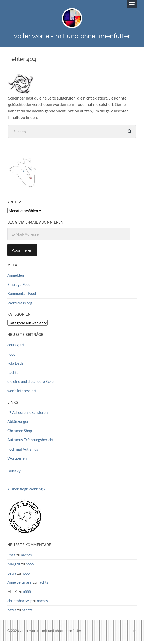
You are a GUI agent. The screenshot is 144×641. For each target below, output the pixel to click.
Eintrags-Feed (18, 284)
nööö (11, 354)
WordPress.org (19, 303)
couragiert (16, 344)
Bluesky (14, 471)
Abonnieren (22, 250)
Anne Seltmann (19, 582)
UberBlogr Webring (26, 489)
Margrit (13, 564)
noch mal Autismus (22, 449)
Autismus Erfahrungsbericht (30, 439)
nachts (12, 372)
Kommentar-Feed (21, 293)
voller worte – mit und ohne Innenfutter (50, 630)
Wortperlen (17, 458)
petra (11, 573)
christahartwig (19, 600)
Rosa (11, 555)
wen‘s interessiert (22, 390)
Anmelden (15, 275)
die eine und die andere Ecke (30, 381)
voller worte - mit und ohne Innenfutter (72, 36)
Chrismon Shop (19, 430)
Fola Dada (15, 363)
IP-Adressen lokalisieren (27, 412)
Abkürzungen (18, 421)
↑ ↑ (134, 630)
